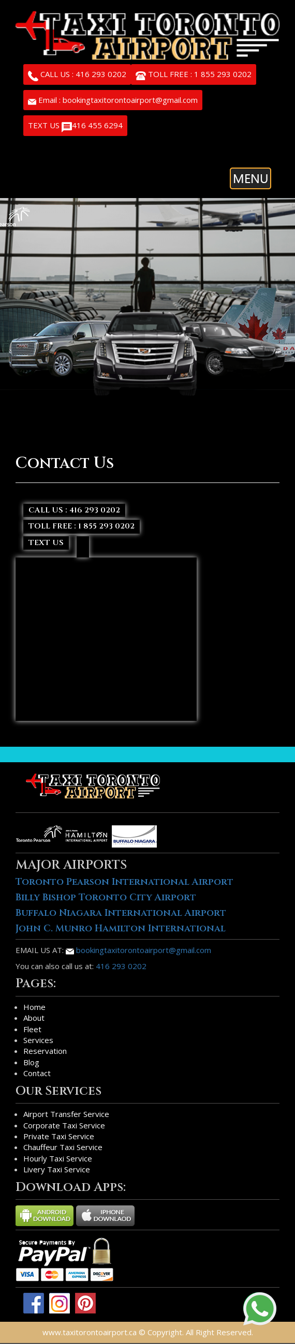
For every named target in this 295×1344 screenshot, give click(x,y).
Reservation (45, 1051)
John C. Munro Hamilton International (121, 928)
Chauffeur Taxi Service (62, 1147)
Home (34, 1007)
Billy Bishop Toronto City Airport (106, 897)
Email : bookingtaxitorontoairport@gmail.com (113, 100)
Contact (37, 1073)
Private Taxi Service (58, 1136)
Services (38, 1040)
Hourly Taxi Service (57, 1158)
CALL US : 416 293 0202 (77, 75)
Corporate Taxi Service (64, 1125)
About (34, 1018)
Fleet (32, 1029)
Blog (31, 1062)
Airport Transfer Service (66, 1114)
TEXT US (46, 542)
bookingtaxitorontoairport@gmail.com (138, 950)
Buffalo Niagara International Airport (121, 913)
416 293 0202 (121, 966)
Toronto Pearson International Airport (124, 881)
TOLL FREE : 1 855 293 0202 (194, 75)
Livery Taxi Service (56, 1169)
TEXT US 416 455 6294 (75, 126)
